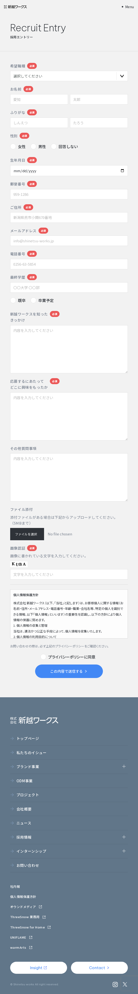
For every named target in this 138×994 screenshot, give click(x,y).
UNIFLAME (21, 937)
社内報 (15, 886)
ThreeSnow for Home (30, 927)
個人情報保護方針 (23, 896)
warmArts (21, 947)
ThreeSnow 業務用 (28, 917)
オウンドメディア (26, 906)
